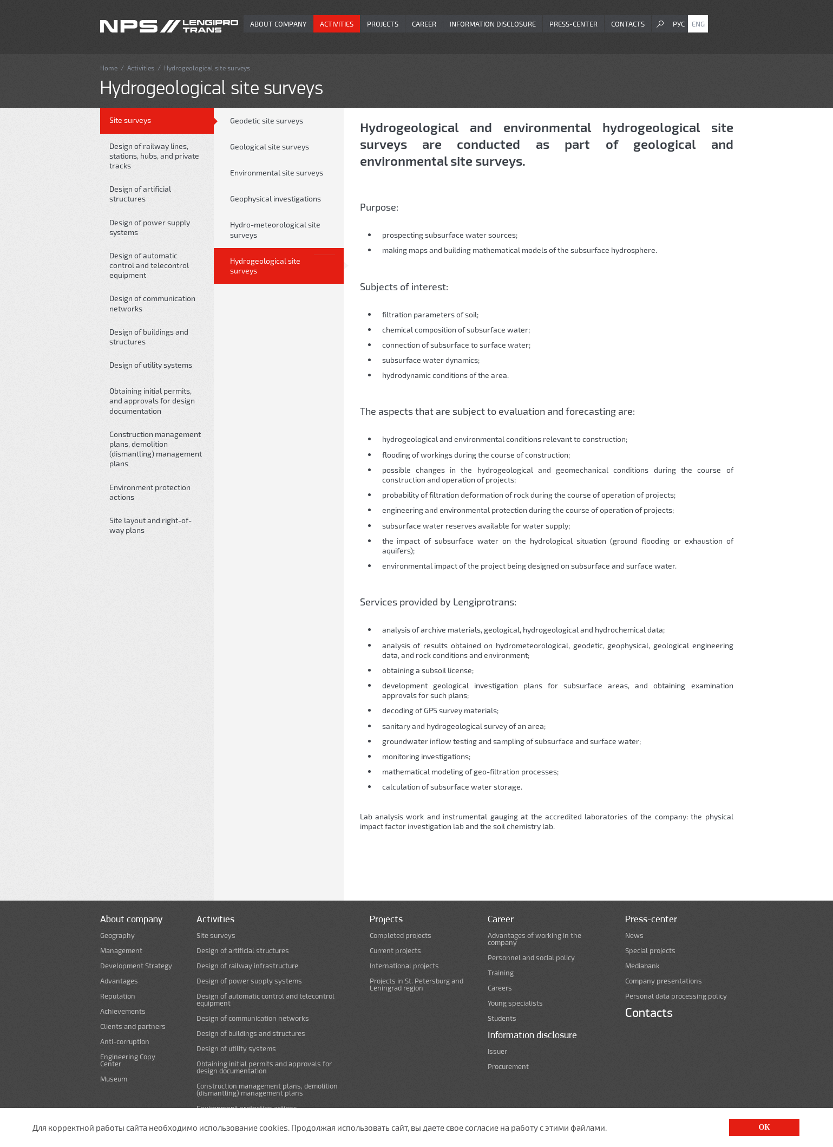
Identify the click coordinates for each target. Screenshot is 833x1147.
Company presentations (663, 981)
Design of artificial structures (140, 193)
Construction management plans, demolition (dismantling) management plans (155, 448)
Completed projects (400, 935)
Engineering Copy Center (127, 1060)
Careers (500, 988)
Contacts (628, 23)
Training (501, 972)
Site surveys (130, 120)
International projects (404, 965)
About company (278, 23)
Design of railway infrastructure (247, 965)
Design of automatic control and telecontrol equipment (149, 265)
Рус (679, 23)
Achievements (123, 1011)
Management (121, 950)
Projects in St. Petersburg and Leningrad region (416, 984)
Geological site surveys (269, 146)
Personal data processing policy (676, 996)
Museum (113, 1079)
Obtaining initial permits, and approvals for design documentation (152, 400)
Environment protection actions (150, 492)
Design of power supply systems (149, 227)
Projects (382, 23)
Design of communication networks (152, 303)
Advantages (119, 981)
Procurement (508, 1066)
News (634, 935)
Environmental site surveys (276, 172)
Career (424, 23)
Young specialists (515, 1003)
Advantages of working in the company (534, 939)
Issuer (497, 1051)
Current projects (395, 950)
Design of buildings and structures (148, 336)
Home (108, 67)
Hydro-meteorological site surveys (275, 229)
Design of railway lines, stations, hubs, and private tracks (154, 155)
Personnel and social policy (531, 957)
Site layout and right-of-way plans (150, 525)
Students (502, 1018)
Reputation (117, 996)
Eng (698, 23)
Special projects (650, 950)
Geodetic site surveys (266, 120)
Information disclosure (493, 23)
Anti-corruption (124, 1041)
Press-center (573, 23)
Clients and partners (133, 1026)
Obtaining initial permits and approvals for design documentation (264, 1067)
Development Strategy (136, 965)
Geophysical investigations (275, 198)
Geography (117, 935)
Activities (336, 23)
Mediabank (642, 965)
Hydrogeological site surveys (265, 265)
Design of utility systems (150, 364)
